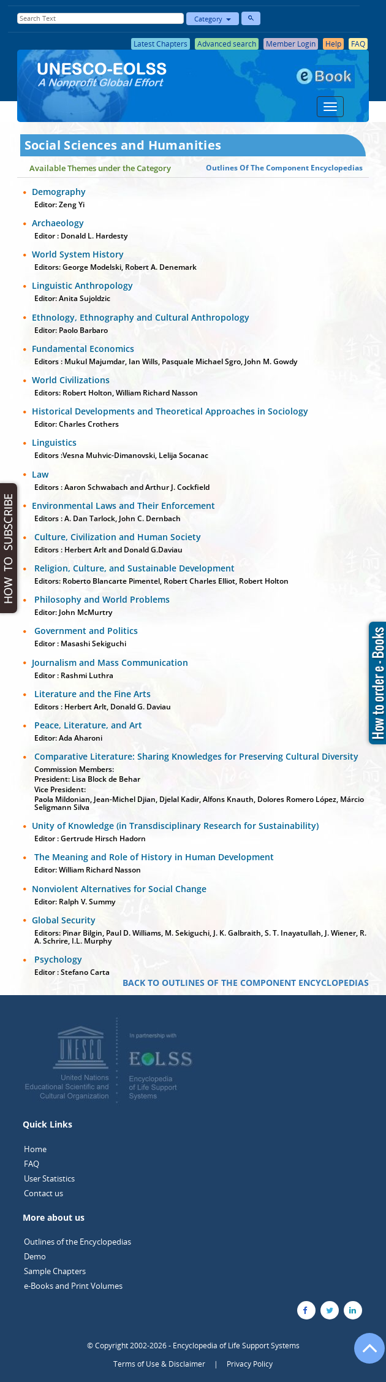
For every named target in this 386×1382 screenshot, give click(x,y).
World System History (78, 254)
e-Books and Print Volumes (73, 1285)
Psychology (57, 959)
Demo (35, 1256)
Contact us (43, 1193)
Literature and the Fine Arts (91, 694)
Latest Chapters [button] (160, 43)
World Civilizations (71, 380)
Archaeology (58, 223)
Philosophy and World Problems (101, 599)
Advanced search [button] (226, 43)
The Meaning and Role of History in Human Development (153, 857)
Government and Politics (85, 630)
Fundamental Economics (83, 348)
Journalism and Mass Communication (110, 662)
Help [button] (333, 43)
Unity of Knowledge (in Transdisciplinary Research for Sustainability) (175, 825)
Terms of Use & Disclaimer (159, 1364)
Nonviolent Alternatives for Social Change (119, 889)
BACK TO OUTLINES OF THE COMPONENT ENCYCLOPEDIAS (246, 982)
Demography (59, 191)
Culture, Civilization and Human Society (116, 537)
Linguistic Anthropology (82, 285)
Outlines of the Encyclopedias (77, 1241)
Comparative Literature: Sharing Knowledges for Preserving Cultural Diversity (195, 756)
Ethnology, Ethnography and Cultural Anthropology (140, 317)
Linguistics (54, 442)
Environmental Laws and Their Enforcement (123, 505)
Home (35, 1149)
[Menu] (330, 106)
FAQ (31, 1163)
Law (40, 474)
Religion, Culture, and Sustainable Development (133, 568)
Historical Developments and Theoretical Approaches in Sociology (170, 411)
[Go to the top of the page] (364, 1354)
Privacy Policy (250, 1364)
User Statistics (49, 1178)
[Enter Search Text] (100, 18)
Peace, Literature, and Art (87, 725)
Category (212, 18)
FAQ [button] (358, 43)
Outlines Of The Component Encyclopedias (284, 167)
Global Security (64, 920)
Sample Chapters (55, 1271)
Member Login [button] (291, 43)
